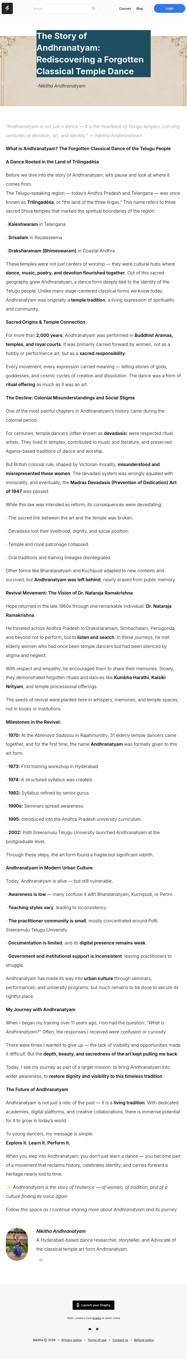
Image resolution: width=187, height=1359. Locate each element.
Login (170, 8)
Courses (125, 8)
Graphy (96, 1318)
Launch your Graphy (93, 1305)
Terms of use (97, 1340)
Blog (139, 8)
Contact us (120, 1340)
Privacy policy (71, 1340)
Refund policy (144, 1340)
